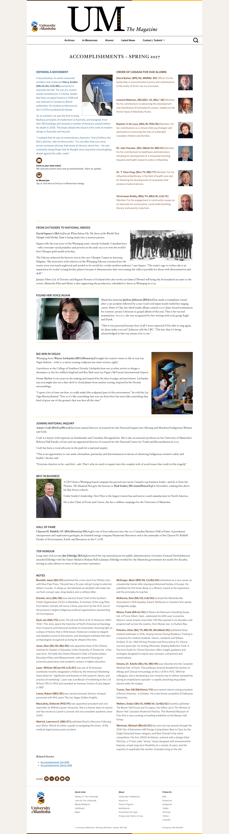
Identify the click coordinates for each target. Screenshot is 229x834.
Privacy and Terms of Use (131, 816)
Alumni (109, 40)
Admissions (124, 808)
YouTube (166, 812)
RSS (164, 796)
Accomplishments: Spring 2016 (56, 765)
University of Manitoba (129, 796)
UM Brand (80, 808)
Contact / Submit (152, 40)
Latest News (128, 40)
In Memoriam (89, 40)
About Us (123, 800)
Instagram (167, 804)
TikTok (165, 816)
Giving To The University (86, 796)
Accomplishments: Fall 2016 (55, 762)
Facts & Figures (126, 804)
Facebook (167, 800)
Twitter (165, 808)
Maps (77, 812)
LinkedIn (166, 820)
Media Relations (82, 804)
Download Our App (128, 812)
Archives (69, 40)
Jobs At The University (85, 800)
